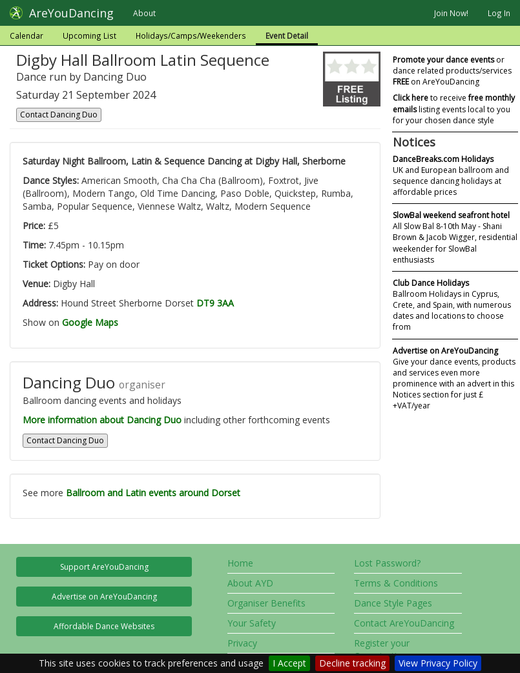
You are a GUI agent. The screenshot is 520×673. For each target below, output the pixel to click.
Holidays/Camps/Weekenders (191, 35)
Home (240, 563)
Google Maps (90, 322)
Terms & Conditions (396, 583)
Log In (499, 13)
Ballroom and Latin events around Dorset (153, 493)
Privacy (242, 643)
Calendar (26, 35)
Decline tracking (352, 663)
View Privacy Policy (438, 663)
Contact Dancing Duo (59, 114)
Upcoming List (89, 35)
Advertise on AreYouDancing (104, 596)
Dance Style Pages (393, 603)
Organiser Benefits (266, 603)
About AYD (250, 583)
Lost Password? (387, 563)
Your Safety (251, 623)
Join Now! (451, 13)
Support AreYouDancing (104, 566)
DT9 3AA (215, 303)
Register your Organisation (382, 649)
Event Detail (286, 35)
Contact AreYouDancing (404, 623)
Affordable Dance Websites (104, 626)
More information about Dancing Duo (102, 420)
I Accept (289, 663)
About (144, 13)
